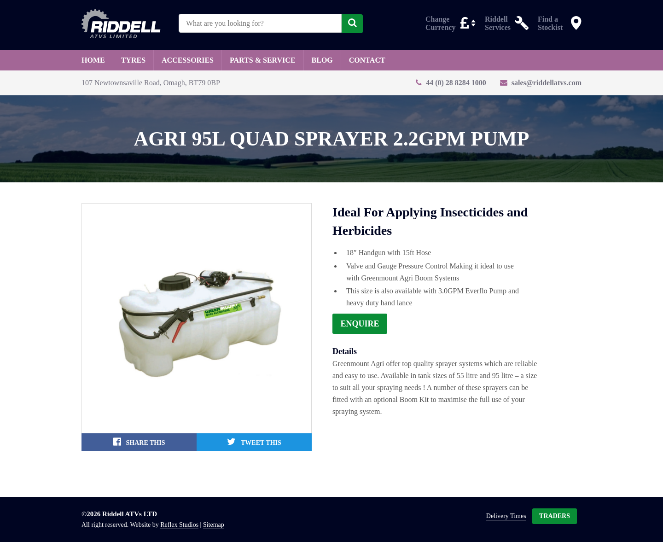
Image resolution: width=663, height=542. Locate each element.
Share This (139, 441)
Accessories (188, 60)
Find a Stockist (550, 22)
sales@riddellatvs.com (547, 83)
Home (93, 60)
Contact (367, 60)
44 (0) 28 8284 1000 (456, 83)
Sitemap (213, 525)
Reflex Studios (179, 525)
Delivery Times (506, 516)
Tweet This (254, 441)
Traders (554, 516)
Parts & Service (263, 60)
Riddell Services (498, 22)
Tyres (133, 60)
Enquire (360, 323)
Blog (322, 60)
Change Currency (440, 22)
